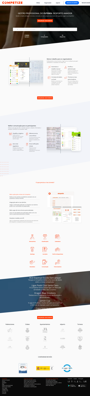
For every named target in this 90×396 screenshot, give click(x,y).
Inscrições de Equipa (51, 380)
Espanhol (70, 378)
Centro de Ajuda (6, 380)
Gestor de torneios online (30, 380)
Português (80, 378)
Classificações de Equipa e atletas (54, 382)
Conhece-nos (5, 390)
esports (58, 3)
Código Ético (5, 389)
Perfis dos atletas (50, 385)
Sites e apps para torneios (30, 381)
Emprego (4, 392)
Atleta (38, 3)
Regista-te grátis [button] (72, 3)
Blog (3, 384)
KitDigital (4, 382)
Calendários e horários (29, 385)
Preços (3, 381)
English (75, 378)
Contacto (4, 393)
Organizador (47, 3)
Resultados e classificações (30, 386)
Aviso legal (4, 388)
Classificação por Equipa (51, 381)
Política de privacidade (7, 385)
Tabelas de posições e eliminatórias (32, 384)
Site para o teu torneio (29, 382)
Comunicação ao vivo (51, 384)
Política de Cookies (6, 386)
